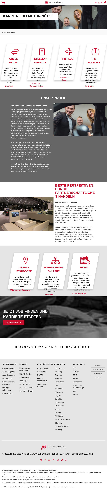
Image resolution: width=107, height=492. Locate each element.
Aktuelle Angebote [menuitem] (8, 372)
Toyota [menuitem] (75, 394)
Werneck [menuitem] (58, 409)
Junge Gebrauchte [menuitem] (8, 375)
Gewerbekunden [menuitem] (43, 368)
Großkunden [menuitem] (41, 372)
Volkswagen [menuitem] (77, 382)
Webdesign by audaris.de (68, 487)
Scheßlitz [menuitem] (58, 399)
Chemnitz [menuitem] (58, 423)
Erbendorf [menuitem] (58, 378)
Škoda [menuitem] (75, 378)
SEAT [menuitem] (75, 375)
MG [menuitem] (74, 391)
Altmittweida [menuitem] (59, 416)
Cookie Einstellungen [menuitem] (82, 454)
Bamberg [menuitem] (58, 372)
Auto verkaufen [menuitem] (7, 378)
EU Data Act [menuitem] (65, 454)
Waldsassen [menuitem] (59, 406)
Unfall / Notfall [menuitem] (24, 384)
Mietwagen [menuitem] (23, 381)
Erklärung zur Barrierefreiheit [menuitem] (42, 454)
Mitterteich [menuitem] (59, 392)
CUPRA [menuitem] (76, 372)
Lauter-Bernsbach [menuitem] (61, 426)
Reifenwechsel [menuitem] (24, 377)
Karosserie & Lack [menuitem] (26, 391)
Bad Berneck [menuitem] (60, 368)
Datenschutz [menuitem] (19, 454)
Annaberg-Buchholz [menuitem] (62, 419)
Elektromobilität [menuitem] (7, 393)
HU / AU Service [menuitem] (25, 374)
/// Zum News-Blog (79, 293)
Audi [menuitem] (74, 368)
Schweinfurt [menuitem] (59, 402)
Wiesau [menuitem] (58, 413)
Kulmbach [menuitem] (58, 389)
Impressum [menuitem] (7, 454)
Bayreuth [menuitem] (58, 375)
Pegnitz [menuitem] (58, 395)
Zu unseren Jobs (15, 323)
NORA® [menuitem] (40, 375)
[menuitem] (96, 2)
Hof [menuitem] (56, 385)
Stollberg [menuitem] (58, 430)
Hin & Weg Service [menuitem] (26, 388)
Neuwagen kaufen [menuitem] (8, 368)
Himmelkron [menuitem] (59, 382)
